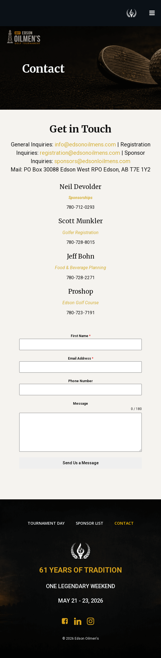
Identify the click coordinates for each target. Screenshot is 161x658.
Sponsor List (89, 523)
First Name (81, 336)
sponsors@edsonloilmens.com (92, 161)
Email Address (80, 358)
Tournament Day (46, 523)
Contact (124, 523)
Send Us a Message (81, 463)
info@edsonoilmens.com (85, 144)
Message (80, 404)
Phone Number (80, 381)
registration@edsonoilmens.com (80, 152)
